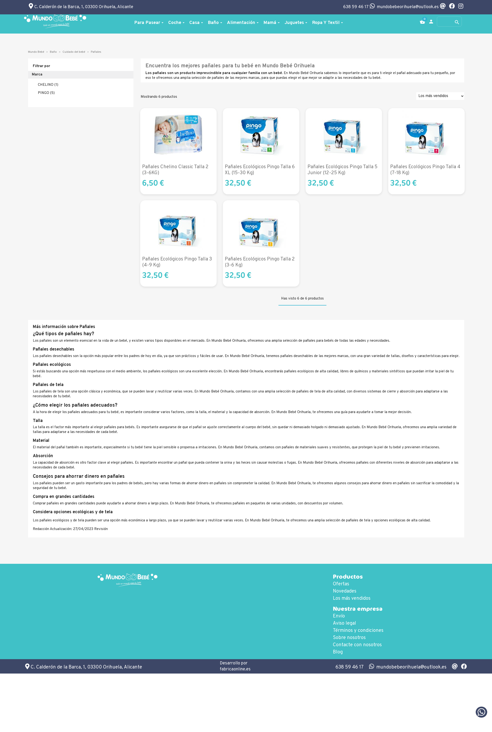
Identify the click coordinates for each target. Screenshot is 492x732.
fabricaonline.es (235, 669)
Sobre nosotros (349, 638)
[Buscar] (449, 22)
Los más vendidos (351, 598)
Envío (339, 616)
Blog (338, 652)
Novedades (344, 591)
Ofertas (341, 584)
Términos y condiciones (358, 631)
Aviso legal (344, 623)
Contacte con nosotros (357, 645)
